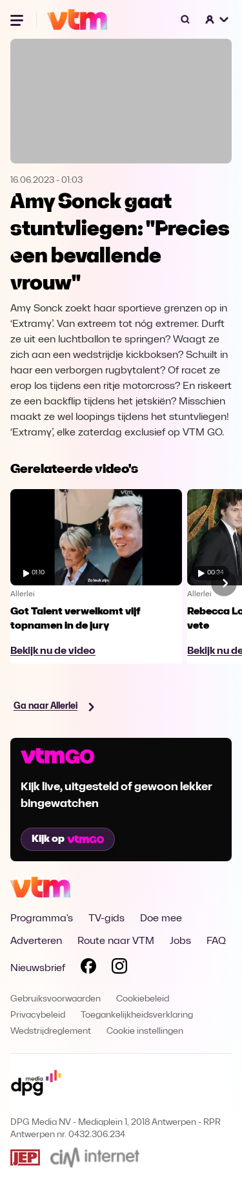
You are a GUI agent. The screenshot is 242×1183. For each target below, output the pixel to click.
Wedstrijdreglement (50, 1031)
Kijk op (68, 839)
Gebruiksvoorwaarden (55, 999)
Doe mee (161, 919)
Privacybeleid (37, 1015)
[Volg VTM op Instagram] (119, 968)
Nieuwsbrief (37, 968)
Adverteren (36, 941)
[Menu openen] (18, 19)
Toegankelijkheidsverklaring (137, 1015)
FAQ (216, 941)
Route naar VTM (115, 941)
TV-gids (106, 919)
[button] (217, 19)
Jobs (180, 941)
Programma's (41, 919)
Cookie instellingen (144, 1031)
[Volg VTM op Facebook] (88, 968)
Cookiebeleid (142, 999)
